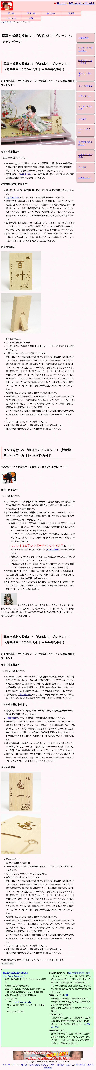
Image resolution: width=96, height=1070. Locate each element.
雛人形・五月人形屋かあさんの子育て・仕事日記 (43, 1065)
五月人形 (31, 13)
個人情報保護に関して (85, 143)
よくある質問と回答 (85, 107)
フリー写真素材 (85, 86)
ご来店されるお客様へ (85, 156)
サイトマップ (84, 177)
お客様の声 (83, 38)
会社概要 (82, 167)
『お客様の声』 (25, 174)
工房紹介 (82, 119)
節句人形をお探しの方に (85, 49)
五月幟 (71, 13)
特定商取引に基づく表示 (85, 62)
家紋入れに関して (85, 74)
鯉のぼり (51, 13)
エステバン (11, 18)
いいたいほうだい (85, 130)
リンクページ (53, 549)
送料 (66, 995)
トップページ (6, 22)
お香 (31, 18)
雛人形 (11, 13)
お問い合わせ (84, 96)
